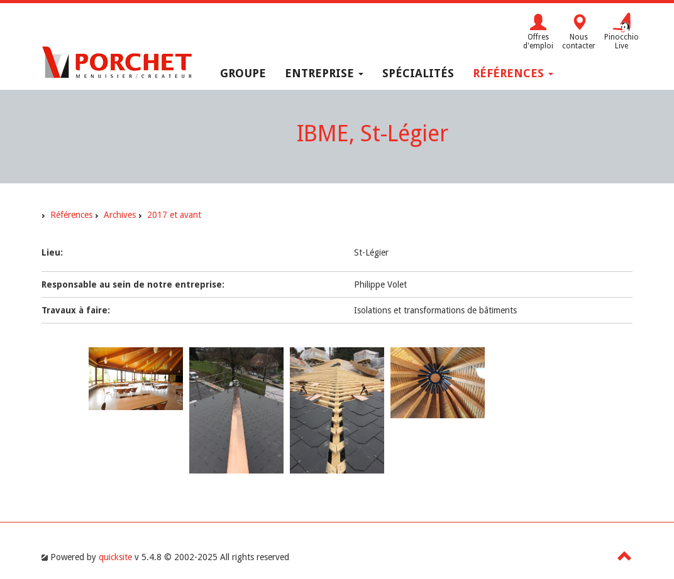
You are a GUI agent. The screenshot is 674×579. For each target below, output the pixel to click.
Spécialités (418, 73)
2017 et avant (174, 215)
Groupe (243, 73)
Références (513, 73)
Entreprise (324, 73)
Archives (120, 215)
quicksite (115, 557)
